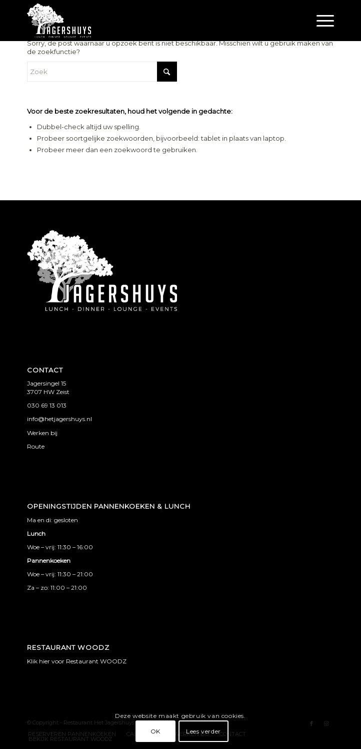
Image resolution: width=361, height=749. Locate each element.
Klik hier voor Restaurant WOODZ (76, 661)
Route (35, 446)
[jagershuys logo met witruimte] (149, 21)
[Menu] (320, 21)
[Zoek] (102, 72)
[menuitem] (320, 21)
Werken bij (42, 433)
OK (155, 731)
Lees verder (203, 731)
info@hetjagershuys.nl (59, 419)
